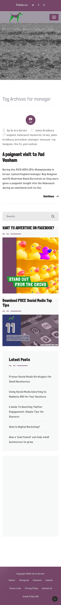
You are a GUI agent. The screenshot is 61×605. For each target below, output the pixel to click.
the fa (18, 144)
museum (45, 139)
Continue (51, 196)
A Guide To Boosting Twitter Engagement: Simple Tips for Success (26, 411)
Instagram (24, 580)
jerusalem (21, 139)
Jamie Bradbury (44, 130)
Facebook (37, 580)
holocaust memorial (29, 135)
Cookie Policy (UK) (31, 596)
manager (33, 139)
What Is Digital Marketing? (24, 426)
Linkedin (49, 580)
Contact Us (47, 588)
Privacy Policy (31, 588)
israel (45, 135)
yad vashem (30, 144)
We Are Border (18, 130)
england (11, 135)
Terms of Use (15, 588)
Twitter (11, 580)
